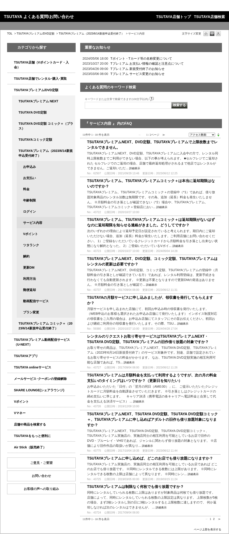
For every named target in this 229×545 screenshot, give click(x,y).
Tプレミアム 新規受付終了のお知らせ (137, 69)
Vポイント (30, 234)
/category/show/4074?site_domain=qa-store (11, 401)
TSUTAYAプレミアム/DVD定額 (35, 33)
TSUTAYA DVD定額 (33, 112)
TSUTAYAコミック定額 (35, 139)
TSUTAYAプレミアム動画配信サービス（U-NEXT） (42, 342)
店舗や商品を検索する (30, 424)
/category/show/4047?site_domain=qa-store (11, 62)
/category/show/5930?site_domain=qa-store (15, 123)
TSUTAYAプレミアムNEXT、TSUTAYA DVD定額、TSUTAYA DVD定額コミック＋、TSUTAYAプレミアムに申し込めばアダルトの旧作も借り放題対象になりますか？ (152, 419)
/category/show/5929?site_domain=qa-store (15, 112)
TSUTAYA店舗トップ (173, 17)
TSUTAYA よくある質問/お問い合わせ (39, 16)
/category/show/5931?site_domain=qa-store (15, 101)
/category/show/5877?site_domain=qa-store (11, 390)
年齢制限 (29, 200)
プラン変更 (31, 312)
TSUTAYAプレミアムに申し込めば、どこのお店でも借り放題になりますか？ (150, 458)
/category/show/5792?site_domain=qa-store (15, 323)
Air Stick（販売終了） (30, 447)
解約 (26, 256)
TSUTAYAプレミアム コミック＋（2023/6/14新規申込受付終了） (45, 326)
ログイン (29, 211)
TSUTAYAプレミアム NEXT (38, 101)
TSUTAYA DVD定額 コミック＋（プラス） (46, 126)
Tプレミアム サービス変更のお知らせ (137, 74)
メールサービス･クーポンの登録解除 (40, 379)
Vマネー (20, 413)
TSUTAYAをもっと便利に (32, 436)
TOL (9, 33)
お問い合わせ (41, 476)
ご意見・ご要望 (41, 463)
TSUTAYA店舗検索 (209, 17)
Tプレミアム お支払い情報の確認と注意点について (147, 63)
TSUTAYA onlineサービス (32, 367)
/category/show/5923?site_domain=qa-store (11, 339)
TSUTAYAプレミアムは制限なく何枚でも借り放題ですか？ (135, 487)
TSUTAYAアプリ (26, 356)
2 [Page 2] (214, 519)
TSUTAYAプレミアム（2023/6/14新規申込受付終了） (91, 33)
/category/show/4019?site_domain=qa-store (11, 356)
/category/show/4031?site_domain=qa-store (11, 90)
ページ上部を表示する (207, 529)
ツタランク (31, 245)
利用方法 (29, 278)
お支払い (29, 178)
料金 (26, 189)
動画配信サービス (36, 301)
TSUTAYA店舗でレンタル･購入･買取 (40, 78)
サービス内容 (32, 223)
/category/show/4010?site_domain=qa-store (11, 367)
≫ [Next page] (219, 519)
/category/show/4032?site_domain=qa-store (15, 150)
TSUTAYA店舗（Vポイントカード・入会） (41, 65)
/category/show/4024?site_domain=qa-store (11, 436)
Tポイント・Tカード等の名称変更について (141, 58)
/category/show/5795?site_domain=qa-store (15, 139)
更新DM (29, 267)
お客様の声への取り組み (41, 489)
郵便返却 (29, 290)
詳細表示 (134, 168)
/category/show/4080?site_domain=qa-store (11, 378)
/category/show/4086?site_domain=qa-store (11, 424)
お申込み (29, 167)
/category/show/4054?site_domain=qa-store (11, 78)
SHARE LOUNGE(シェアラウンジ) (39, 390)
